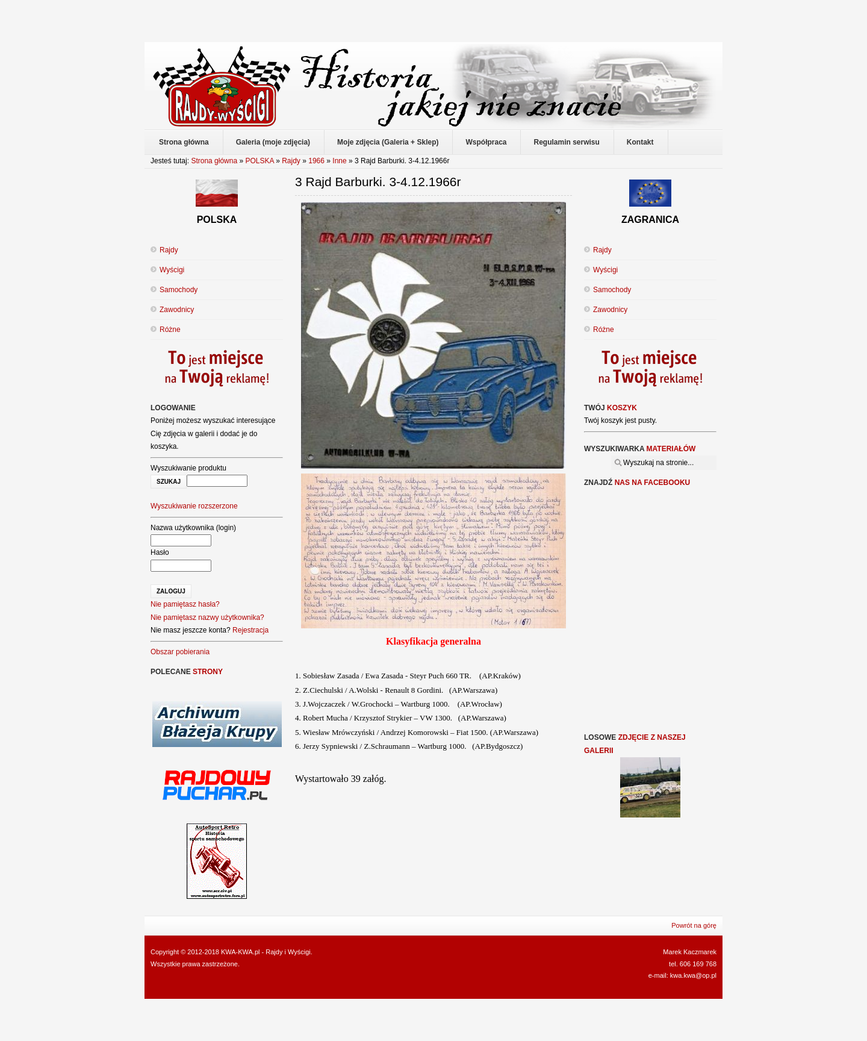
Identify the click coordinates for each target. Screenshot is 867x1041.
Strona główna (214, 161)
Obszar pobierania (180, 652)
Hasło (160, 552)
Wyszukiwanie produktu (188, 468)
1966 (316, 161)
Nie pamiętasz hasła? (185, 604)
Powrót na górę (693, 925)
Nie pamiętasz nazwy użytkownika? (207, 617)
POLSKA (259, 161)
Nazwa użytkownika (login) (193, 528)
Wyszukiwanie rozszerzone (194, 506)
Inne (339, 161)
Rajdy (291, 161)
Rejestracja (250, 630)
